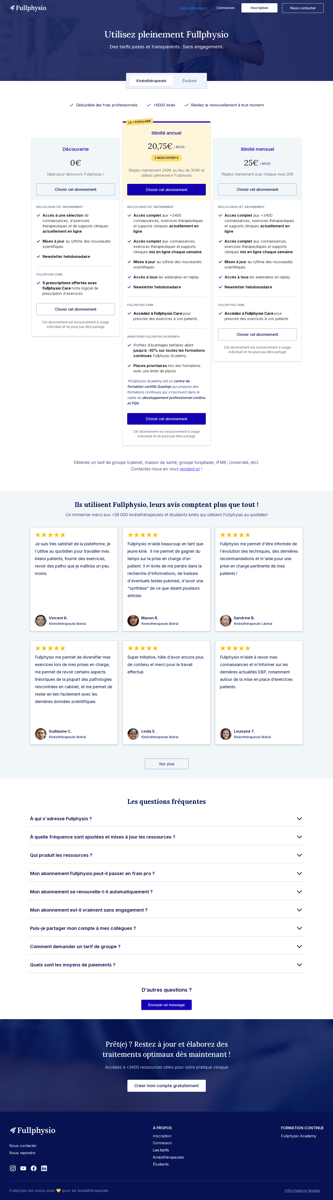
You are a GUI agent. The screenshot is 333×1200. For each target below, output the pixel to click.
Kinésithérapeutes (168, 1157)
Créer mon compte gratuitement (166, 1085)
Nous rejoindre (22, 1153)
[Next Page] (166, 764)
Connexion (225, 8)
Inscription (259, 8)
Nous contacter (303, 8)
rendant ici (190, 468)
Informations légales (302, 1190)
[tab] (151, 80)
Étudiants (161, 1164)
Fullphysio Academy (298, 1136)
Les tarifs (161, 1150)
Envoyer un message (166, 1005)
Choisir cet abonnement (75, 189)
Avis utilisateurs (193, 8)
